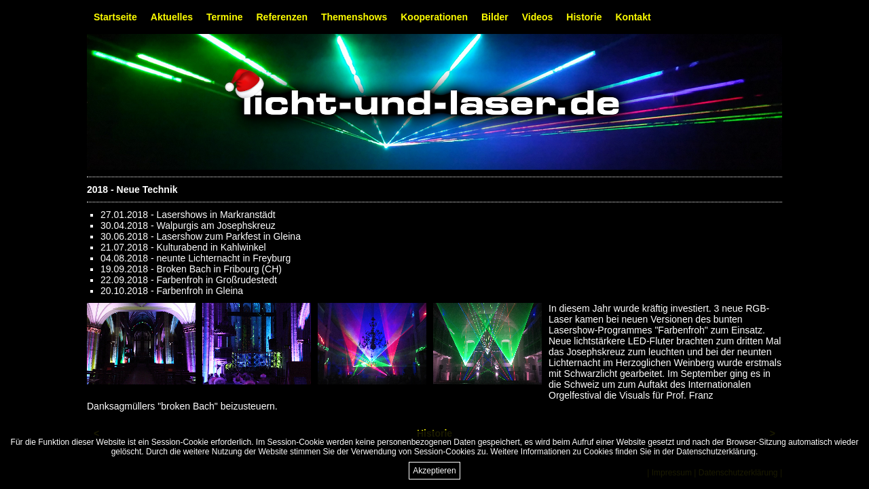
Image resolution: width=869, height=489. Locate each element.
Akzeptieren (434, 470)
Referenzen (282, 17)
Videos (537, 17)
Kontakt (632, 17)
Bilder (495, 17)
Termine (224, 17)
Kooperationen (434, 17)
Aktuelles (172, 17)
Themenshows (354, 17)
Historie (584, 17)
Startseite (115, 17)
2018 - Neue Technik (132, 189)
